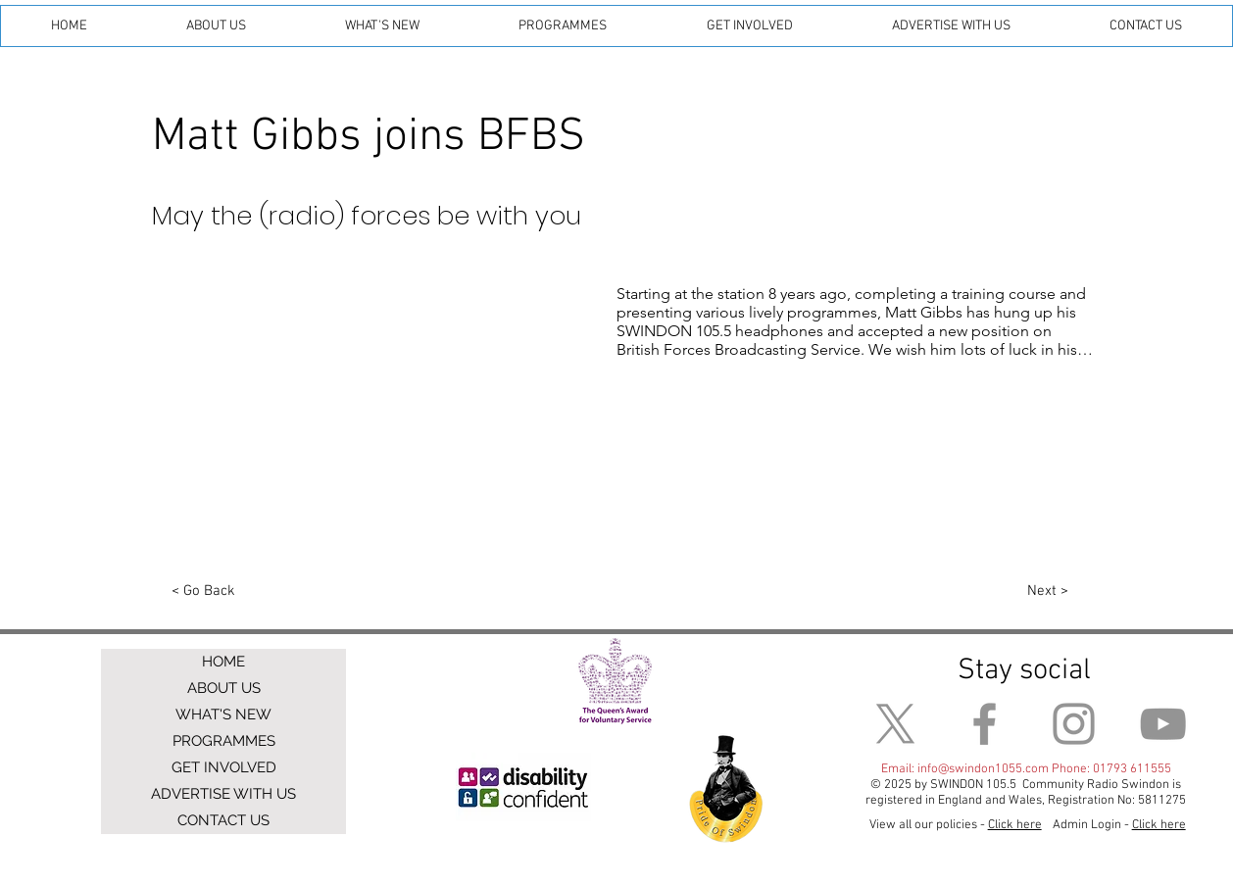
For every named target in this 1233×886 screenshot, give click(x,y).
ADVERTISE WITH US (223, 794)
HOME (223, 661)
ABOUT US (224, 688)
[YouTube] (1163, 724)
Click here (1159, 825)
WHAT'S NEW (223, 714)
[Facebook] (984, 724)
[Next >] (1047, 592)
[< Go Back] (203, 592)
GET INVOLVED (224, 767)
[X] (895, 724)
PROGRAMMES (224, 741)
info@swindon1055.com (983, 769)
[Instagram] (1074, 724)
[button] (215, 26)
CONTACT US (223, 820)
